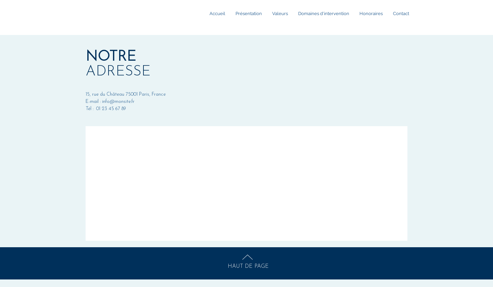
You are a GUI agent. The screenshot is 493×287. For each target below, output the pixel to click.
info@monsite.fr (118, 101)
